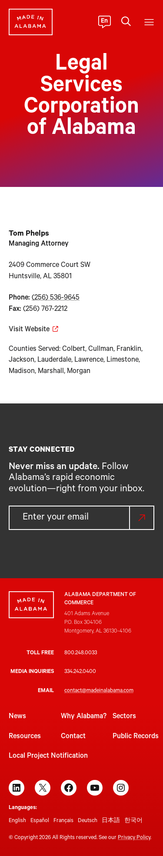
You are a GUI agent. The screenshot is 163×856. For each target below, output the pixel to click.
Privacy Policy (134, 838)
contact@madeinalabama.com (98, 691)
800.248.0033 (80, 653)
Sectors (124, 717)
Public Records (136, 737)
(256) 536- (48, 298)
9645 (72, 298)
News (17, 717)
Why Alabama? (83, 717)
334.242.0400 (80, 672)
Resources (25, 737)
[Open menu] (149, 22)
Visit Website (29, 330)
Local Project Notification (48, 756)
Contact (73, 737)
